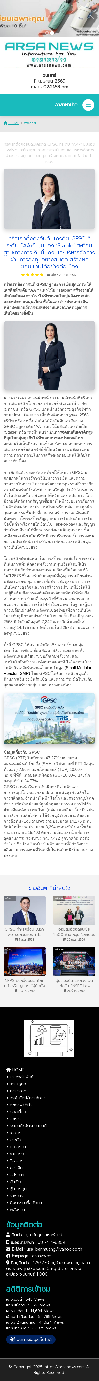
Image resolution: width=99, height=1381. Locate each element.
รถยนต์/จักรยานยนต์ (26, 1125)
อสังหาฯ (15, 1174)
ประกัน (13, 1139)
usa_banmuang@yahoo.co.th (54, 1249)
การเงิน (14, 1167)
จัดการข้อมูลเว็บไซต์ (31, 1339)
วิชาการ (15, 1160)
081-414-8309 (51, 1242)
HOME (12, 123)
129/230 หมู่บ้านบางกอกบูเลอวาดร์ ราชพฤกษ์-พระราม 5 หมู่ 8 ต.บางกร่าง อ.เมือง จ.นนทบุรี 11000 (48, 1268)
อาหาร (13, 1118)
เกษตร (14, 1132)
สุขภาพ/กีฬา (19, 1105)
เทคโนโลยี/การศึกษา (26, 1098)
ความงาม (16, 1146)
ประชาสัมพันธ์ (20, 1077)
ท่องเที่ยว (16, 1111)
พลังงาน (31, 123)
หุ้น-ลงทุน (16, 1188)
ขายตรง (15, 1153)
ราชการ (14, 1195)
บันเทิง (13, 1181)
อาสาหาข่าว (42, 1256)
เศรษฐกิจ (16, 1084)
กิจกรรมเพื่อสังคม (24, 1202)
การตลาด (16, 1091)
